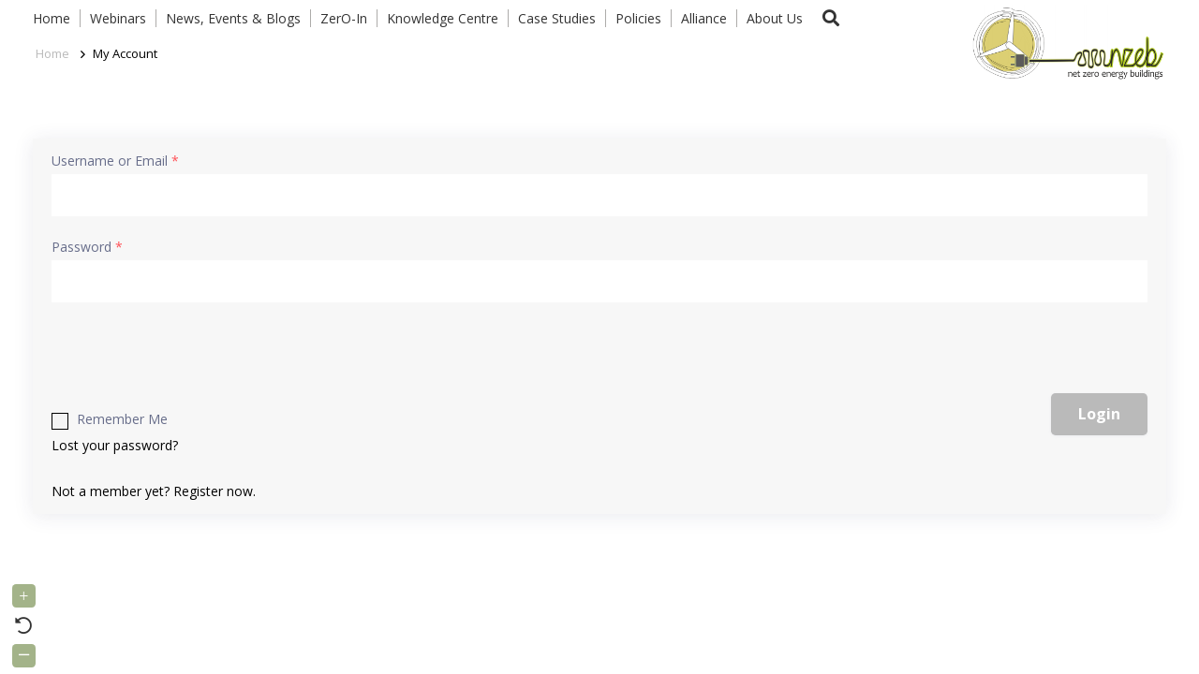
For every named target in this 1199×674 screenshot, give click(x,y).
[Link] (1064, 42)
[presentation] (203, 356)
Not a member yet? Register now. (154, 491)
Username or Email (115, 160)
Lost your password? (115, 445)
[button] (831, 18)
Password (87, 247)
